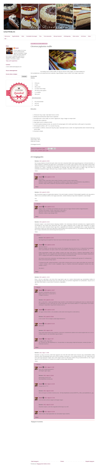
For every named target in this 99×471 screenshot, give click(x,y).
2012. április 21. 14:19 (44, 277)
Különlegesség (67, 36)
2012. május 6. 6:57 (49, 338)
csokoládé (40, 150)
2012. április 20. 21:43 (44, 222)
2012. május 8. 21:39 (49, 367)
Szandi (40, 177)
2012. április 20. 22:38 (50, 244)
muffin (47, 150)
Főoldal (62, 461)
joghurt (44, 150)
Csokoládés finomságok (31, 36)
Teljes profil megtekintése (11, 60)
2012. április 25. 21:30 (48, 299)
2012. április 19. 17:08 (50, 177)
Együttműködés (15, 36)
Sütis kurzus (7, 36)
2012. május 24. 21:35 (50, 411)
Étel (5, 38)
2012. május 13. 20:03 (48, 375)
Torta (40, 36)
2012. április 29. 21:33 (50, 323)
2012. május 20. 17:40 (50, 397)
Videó (22, 36)
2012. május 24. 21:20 (48, 404)
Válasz (36, 171)
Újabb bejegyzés (35, 461)
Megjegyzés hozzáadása (37, 421)
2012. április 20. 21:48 (48, 237)
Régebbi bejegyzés (90, 461)
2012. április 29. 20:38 (48, 316)
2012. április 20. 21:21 (50, 206)
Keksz (89, 36)
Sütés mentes (76, 36)
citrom (36, 150)
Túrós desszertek (47, 36)
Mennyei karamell (58, 36)
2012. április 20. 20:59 (44, 192)
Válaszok (38, 174)
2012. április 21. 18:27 (50, 290)
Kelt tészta (83, 36)
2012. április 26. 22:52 (50, 309)
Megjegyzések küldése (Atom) (43, 463)
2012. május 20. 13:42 (48, 390)
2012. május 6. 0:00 (47, 330)
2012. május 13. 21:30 (50, 384)
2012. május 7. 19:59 (44, 352)
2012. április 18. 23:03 (44, 161)
